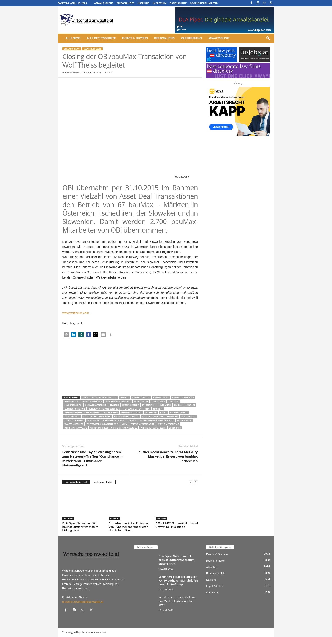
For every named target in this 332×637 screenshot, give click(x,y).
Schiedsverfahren (74, 420)
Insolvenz (165, 405)
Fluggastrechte (73, 405)
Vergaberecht (184, 420)
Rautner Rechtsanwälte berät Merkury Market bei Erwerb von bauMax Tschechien (167, 456)
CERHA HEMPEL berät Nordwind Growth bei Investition (177, 525)
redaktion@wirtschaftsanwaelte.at (83, 601)
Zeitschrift (175, 427)
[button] (268, 38)
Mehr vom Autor (102, 482)
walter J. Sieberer (74, 424)
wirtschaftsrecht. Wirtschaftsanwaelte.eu (113, 427)
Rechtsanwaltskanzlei (126, 416)
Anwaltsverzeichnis (183, 397)
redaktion (73, 72)
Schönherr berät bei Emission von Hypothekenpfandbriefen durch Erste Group (128, 526)
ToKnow (132, 420)
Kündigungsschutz (75, 408)
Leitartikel (212, 592)
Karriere (190, 405)
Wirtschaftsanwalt (168, 424)
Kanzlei (178, 405)
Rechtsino (172, 416)
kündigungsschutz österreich (105, 408)
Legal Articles (214, 586)
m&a (147, 408)
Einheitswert (141, 401)
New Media (126, 412)
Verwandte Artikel (76, 482)
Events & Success (135, 38)
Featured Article (215, 573)
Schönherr (93, 420)
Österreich (151, 412)
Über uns (143, 3)
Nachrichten (111, 412)
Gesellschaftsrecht (95, 405)
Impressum (159, 3)
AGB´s (85, 397)
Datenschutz (178, 3)
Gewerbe (114, 405)
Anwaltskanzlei (141, 397)
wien (124, 424)
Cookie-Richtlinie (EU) (204, 3)
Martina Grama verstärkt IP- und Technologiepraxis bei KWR (177, 601)
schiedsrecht (188, 416)
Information (149, 405)
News (138, 412)
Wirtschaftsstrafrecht (153, 427)
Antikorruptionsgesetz (104, 397)
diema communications (117, 401)
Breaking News (72, 48)
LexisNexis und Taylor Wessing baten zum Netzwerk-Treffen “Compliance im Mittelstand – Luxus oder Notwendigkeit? (93, 458)
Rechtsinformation (152, 416)
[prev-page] (191, 482)
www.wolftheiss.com (75, 313)
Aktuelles (68, 518)
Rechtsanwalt (72, 416)
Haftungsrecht (130, 405)
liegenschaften (133, 408)
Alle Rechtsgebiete (101, 38)
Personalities (125, 3)
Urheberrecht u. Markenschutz (156, 420)
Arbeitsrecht (71, 401)
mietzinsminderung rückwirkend (82, 412)
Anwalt (124, 397)
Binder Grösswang (92, 401)
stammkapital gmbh (113, 420)
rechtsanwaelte (179, 412)
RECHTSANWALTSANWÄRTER (97, 416)
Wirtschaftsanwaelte (142, 424)
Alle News (73, 38)
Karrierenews (191, 38)
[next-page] (196, 482)
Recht (163, 412)
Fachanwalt (158, 401)
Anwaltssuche (103, 3)
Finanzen (173, 401)
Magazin (157, 408)
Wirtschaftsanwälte (76, 427)
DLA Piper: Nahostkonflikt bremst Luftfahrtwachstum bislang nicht (80, 526)
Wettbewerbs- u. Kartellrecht (102, 424)
